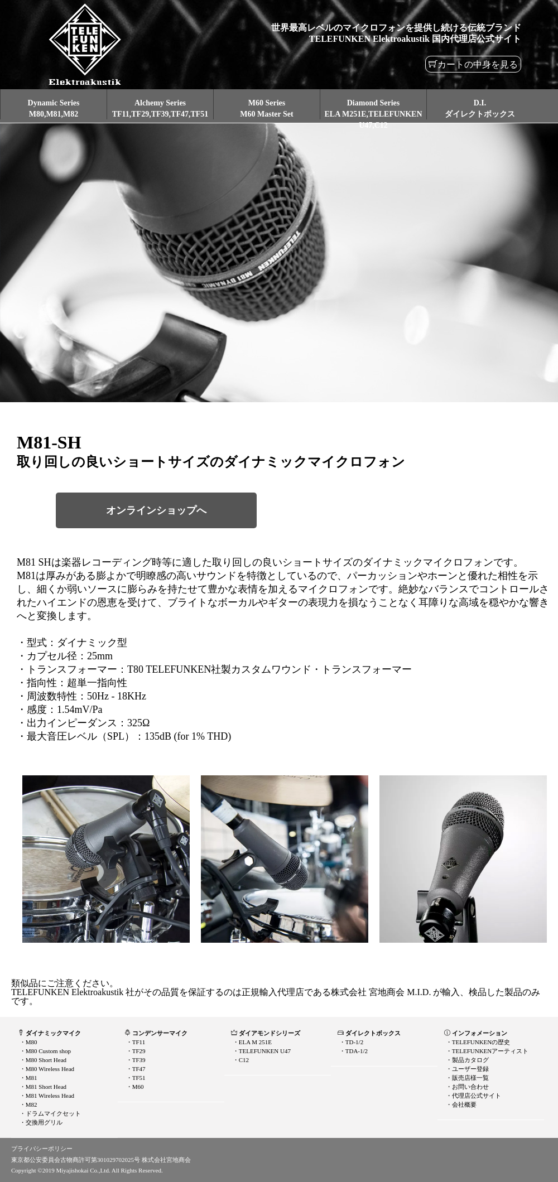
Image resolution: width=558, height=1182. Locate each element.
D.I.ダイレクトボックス (480, 108)
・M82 (27, 1104)
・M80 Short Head (42, 1059)
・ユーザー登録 (466, 1068)
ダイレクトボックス (369, 1033)
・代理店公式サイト (472, 1095)
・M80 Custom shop (44, 1051)
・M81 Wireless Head (46, 1095)
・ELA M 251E (251, 1042)
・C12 (240, 1059)
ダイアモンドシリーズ (265, 1033)
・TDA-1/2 (353, 1051)
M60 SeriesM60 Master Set (266, 108)
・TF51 (135, 1077)
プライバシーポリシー (42, 1148)
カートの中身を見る (477, 64)
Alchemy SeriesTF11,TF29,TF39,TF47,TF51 (160, 108)
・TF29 (135, 1051)
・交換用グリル (40, 1122)
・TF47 (135, 1068)
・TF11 (134, 1042)
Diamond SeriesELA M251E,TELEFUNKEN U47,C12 (373, 114)
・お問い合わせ (466, 1086)
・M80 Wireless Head (46, 1068)
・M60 (134, 1086)
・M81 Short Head (42, 1086)
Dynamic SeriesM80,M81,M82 (54, 108)
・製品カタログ (466, 1059)
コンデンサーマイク (155, 1033)
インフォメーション (475, 1033)
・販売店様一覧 (466, 1077)
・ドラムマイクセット (49, 1113)
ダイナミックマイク (49, 1033)
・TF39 (135, 1059)
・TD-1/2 (350, 1042)
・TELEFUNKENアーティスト (486, 1051)
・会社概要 (460, 1104)
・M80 (27, 1042)
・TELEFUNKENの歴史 (477, 1042)
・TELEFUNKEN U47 (261, 1051)
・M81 (27, 1077)
